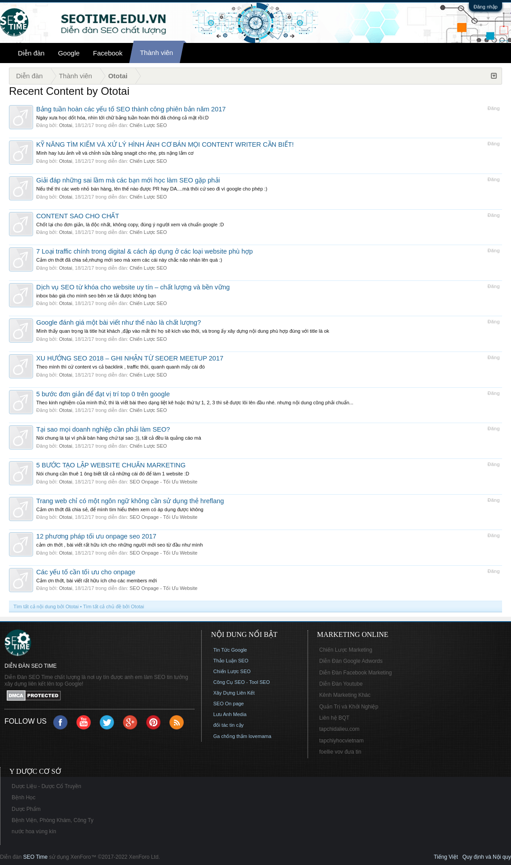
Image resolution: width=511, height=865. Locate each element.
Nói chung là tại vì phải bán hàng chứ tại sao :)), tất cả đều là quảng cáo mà (118, 438)
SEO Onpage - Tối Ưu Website (164, 481)
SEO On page (228, 703)
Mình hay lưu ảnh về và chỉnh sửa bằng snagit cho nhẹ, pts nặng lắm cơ (115, 153)
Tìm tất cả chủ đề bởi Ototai (113, 606)
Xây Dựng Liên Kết (234, 692)
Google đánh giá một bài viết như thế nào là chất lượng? (118, 322)
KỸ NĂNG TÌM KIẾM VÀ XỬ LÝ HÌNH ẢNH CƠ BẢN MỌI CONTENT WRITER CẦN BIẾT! (165, 144)
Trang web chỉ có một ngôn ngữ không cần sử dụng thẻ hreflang (130, 501)
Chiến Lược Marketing (345, 650)
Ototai (65, 125)
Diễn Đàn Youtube (341, 684)
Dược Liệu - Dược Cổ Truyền (46, 786)
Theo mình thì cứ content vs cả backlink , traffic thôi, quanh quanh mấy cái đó (120, 366)
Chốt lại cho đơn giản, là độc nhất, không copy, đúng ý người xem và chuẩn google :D (130, 224)
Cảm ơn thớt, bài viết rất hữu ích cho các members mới (96, 580)
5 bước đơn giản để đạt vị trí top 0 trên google (103, 394)
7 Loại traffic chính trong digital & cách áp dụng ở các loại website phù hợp (144, 251)
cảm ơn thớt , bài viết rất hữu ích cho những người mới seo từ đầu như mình (119, 544)
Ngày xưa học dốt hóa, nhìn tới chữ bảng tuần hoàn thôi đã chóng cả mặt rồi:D (122, 117)
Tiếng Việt (446, 857)
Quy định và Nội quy (486, 857)
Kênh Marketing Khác (345, 695)
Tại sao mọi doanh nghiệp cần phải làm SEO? (103, 429)
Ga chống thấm (230, 736)
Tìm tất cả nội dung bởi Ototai (46, 606)
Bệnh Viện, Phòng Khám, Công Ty (52, 820)
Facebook (107, 53)
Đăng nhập (485, 6)
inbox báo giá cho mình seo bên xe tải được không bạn (96, 295)
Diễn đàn (31, 53)
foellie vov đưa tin (340, 752)
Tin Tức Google (230, 650)
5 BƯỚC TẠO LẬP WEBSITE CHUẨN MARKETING (111, 465)
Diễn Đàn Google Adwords (351, 661)
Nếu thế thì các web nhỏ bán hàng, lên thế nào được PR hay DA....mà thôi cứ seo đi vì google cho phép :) (151, 188)
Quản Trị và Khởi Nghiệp (348, 707)
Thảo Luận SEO (231, 660)
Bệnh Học (23, 797)
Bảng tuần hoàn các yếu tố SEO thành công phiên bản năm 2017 (131, 109)
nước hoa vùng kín (34, 831)
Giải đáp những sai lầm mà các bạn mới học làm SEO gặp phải (128, 180)
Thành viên (156, 52)
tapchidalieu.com (339, 729)
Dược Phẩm (26, 809)
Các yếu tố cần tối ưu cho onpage (85, 572)
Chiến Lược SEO (148, 125)
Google (69, 53)
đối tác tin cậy (228, 725)
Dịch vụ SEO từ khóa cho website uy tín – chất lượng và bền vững (133, 287)
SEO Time (35, 857)
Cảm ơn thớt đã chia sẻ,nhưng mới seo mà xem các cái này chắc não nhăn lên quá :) (129, 260)
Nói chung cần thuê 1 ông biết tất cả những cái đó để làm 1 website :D (112, 473)
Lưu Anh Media (229, 714)
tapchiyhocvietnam (341, 741)
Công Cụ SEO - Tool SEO (241, 682)
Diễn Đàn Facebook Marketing (355, 673)
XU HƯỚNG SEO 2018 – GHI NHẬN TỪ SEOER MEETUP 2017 (130, 358)
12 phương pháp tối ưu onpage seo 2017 (96, 536)
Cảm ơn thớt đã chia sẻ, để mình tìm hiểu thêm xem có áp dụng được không (119, 509)
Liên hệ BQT (334, 718)
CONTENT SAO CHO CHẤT (77, 216)
